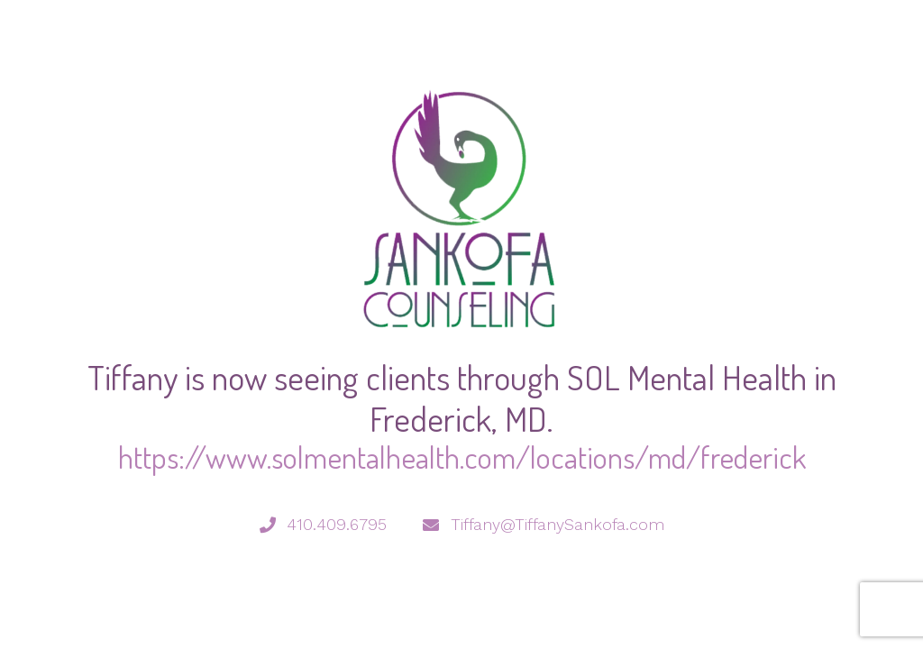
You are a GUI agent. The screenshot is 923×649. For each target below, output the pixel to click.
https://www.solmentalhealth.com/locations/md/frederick (462, 456)
